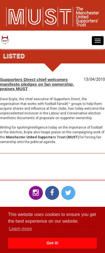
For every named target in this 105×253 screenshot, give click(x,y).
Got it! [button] (52, 243)
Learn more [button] (20, 228)
